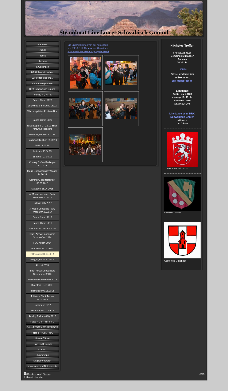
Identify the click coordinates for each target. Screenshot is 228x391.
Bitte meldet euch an (182, 81)
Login (202, 373)
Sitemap (47, 374)
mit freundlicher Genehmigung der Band (88, 51)
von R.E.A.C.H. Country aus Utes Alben (88, 48)
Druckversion (32, 374)
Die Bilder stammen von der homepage (88, 45)
